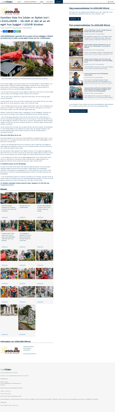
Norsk (9, 405)
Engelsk (6, 405)
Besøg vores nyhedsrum (78, 111)
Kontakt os (3, 375)
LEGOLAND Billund (17, 27)
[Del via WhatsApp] (17, 31)
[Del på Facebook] (4, 31)
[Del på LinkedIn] (6, 31)
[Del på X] (9, 31)
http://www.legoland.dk (29, 353)
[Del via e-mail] (20, 31)
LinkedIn (2, 391)
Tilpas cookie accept (5, 393)
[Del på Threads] (12, 31)
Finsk (17, 405)
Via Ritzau (26, 375)
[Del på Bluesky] (14, 31)
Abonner (75, 19)
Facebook (7, 391)
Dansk (1, 405)
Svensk (13, 405)
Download (5, 217)
